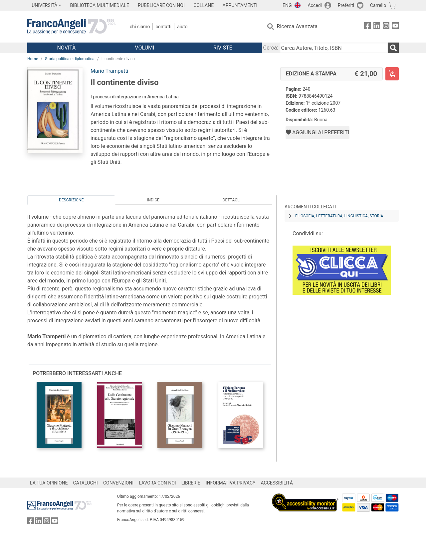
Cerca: (270, 48)
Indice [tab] (153, 200)
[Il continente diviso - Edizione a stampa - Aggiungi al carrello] (392, 73)
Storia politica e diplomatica (70, 58)
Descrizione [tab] (71, 200)
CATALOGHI (85, 482)
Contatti (163, 26)
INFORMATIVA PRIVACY (231, 482)
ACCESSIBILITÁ (277, 482)
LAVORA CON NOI (157, 482)
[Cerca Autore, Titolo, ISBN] (334, 48)
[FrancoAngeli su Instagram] (386, 26)
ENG (287, 5)
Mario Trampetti (109, 71)
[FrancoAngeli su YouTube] (395, 26)
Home (32, 58)
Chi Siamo (140, 26)
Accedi (315, 5)
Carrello (378, 5)
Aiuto (182, 26)
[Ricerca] (393, 48)
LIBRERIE (190, 482)
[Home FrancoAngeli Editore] (71, 27)
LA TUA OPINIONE (49, 482)
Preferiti (346, 5)
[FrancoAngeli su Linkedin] (376, 26)
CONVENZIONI (118, 482)
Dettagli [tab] (232, 200)
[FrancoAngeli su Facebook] (367, 26)
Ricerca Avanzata (297, 26)
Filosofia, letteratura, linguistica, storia (339, 216)
